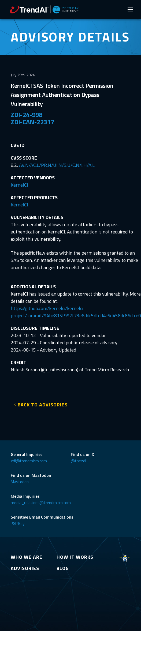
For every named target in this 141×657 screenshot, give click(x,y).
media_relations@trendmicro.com (41, 503)
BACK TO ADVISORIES (43, 404)
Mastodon (20, 482)
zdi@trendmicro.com (29, 461)
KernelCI (19, 184)
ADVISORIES (25, 568)
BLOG (63, 568)
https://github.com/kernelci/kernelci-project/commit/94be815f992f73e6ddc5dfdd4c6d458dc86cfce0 (76, 312)
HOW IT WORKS (75, 557)
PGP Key (17, 523)
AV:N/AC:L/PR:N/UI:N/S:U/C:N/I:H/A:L (57, 165)
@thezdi (78, 461)
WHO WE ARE (26, 557)
